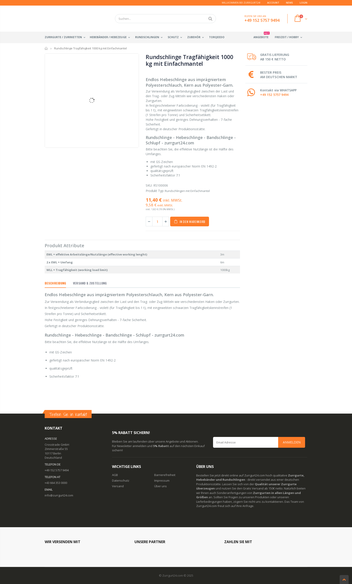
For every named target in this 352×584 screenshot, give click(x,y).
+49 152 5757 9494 (274, 95)
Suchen (210, 18)
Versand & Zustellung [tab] (90, 283)
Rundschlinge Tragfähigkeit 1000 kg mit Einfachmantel (189, 60)
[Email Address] (259, 442)
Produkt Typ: (155, 191)
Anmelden (292, 442)
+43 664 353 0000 (56, 483)
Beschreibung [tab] (55, 283)
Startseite (46, 48)
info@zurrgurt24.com (59, 495)
